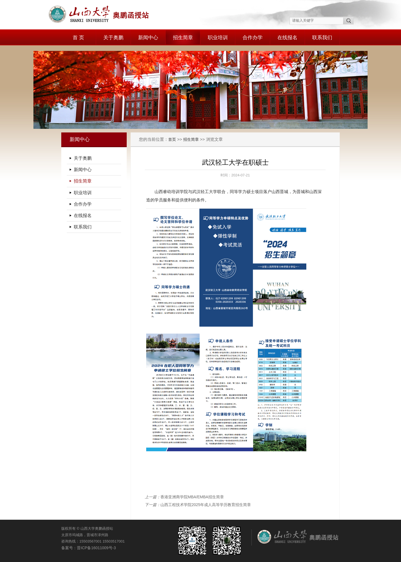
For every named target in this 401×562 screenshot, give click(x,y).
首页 (172, 139)
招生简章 (183, 37)
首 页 (78, 37)
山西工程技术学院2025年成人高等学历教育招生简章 (205, 504)
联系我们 (322, 37)
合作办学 (253, 37)
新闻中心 (148, 37)
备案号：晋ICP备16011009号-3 (88, 548)
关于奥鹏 (113, 37)
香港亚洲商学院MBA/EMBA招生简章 (192, 497)
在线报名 (287, 37)
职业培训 (218, 37)
